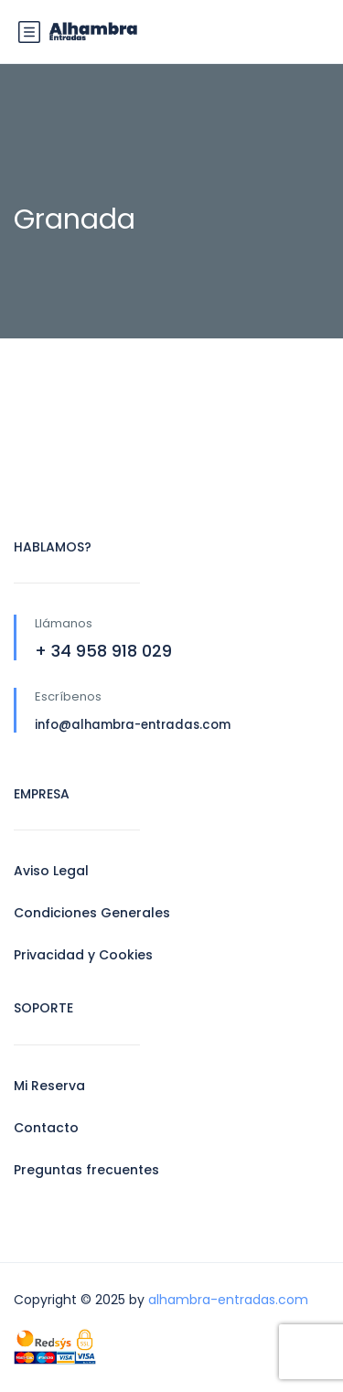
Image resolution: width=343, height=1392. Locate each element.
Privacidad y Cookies (83, 955)
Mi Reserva (49, 1085)
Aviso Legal (51, 871)
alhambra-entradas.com (228, 1299)
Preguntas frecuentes (86, 1170)
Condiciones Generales (92, 913)
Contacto (46, 1128)
